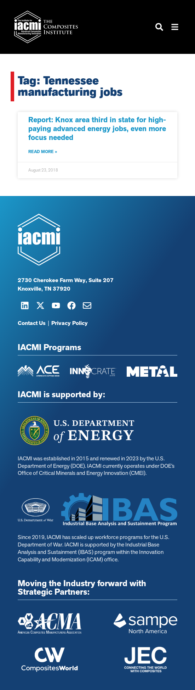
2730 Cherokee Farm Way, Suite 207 (66, 281)
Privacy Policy (69, 323)
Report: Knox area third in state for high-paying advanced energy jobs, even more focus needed (97, 128)
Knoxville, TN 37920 (44, 289)
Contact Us (32, 323)
